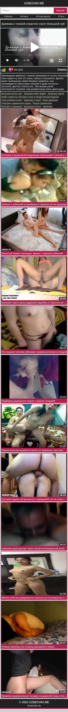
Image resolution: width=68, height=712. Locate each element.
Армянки (47, 106)
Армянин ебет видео (35, 93)
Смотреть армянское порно (16, 103)
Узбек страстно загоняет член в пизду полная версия (30, 97)
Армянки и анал (32, 100)
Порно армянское (42, 103)
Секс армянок (50, 100)
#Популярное (43, 16)
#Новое (24, 16)
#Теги (61, 16)
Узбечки (8, 16)
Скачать (62, 69)
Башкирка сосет (32, 106)
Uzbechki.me (34, 705)
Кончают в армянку (11, 106)
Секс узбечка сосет (11, 100)
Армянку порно (56, 93)
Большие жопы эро (11, 93)
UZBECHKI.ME (34, 3)
